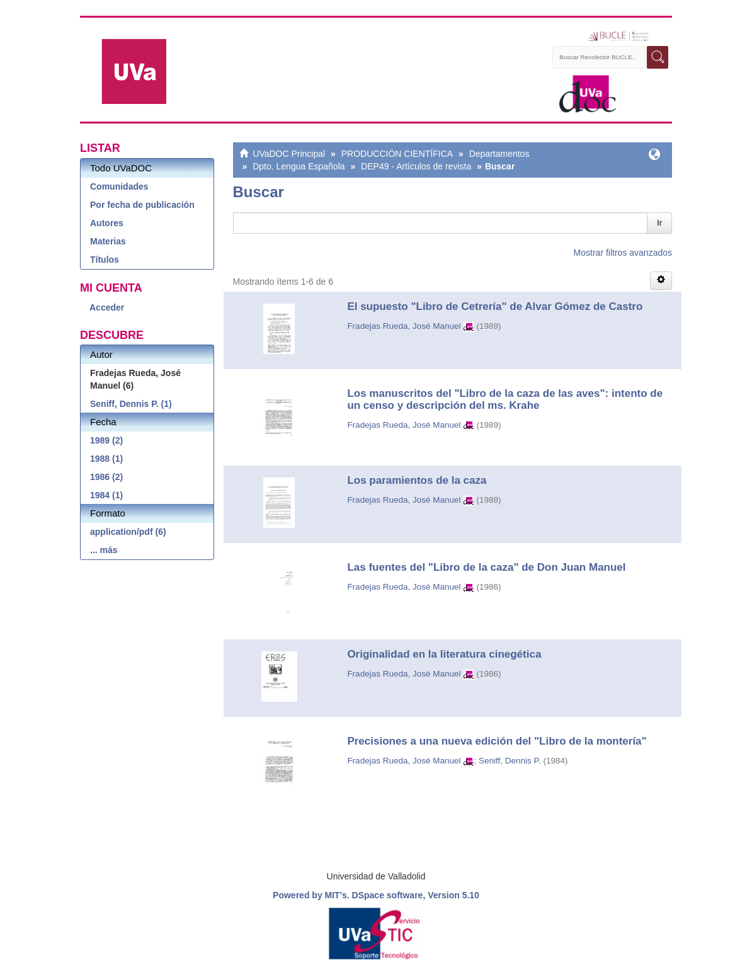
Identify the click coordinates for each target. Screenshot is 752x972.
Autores (106, 223)
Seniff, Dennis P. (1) (131, 404)
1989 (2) (106, 440)
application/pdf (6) (128, 532)
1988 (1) (106, 459)
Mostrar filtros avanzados (623, 253)
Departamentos (499, 154)
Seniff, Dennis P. (510, 760)
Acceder (106, 307)
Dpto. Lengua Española (299, 166)
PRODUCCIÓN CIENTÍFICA (397, 154)
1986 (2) (106, 477)
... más (104, 550)
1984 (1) (106, 495)
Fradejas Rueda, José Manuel (403, 326)
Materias (108, 241)
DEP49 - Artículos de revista (416, 166)
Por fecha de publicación (142, 205)
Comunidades (119, 186)
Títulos (104, 259)
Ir (659, 222)
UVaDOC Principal (289, 154)
